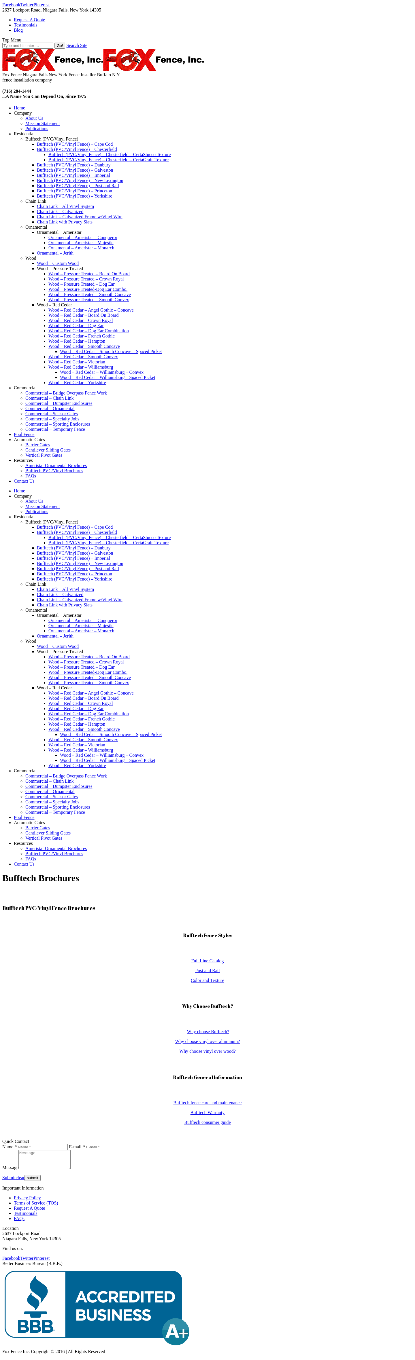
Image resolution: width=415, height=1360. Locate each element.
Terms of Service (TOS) (36, 1206)
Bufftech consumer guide (207, 1122)
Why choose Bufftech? (208, 1031)
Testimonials (25, 1216)
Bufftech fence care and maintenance (207, 1102)
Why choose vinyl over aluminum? (207, 1041)
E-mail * (77, 1146)
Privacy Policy (27, 1201)
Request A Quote (29, 1211)
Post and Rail (207, 970)
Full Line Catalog (207, 960)
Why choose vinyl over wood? (207, 1051)
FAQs (19, 1221)
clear (20, 1181)
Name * (9, 1146)
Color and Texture (207, 980)
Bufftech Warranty (207, 1112)
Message (10, 1171)
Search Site (76, 45)
